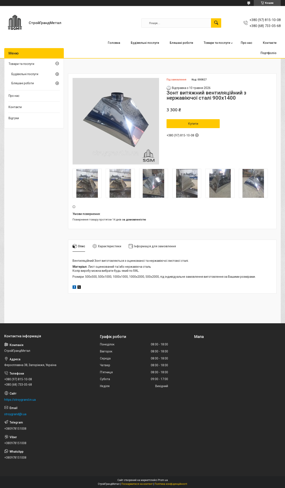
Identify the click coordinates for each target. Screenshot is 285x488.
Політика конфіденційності (171, 483)
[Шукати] (216, 23)
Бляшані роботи (181, 42)
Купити (193, 123)
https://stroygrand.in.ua (20, 399)
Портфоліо (268, 53)
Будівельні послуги (145, 42)
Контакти (269, 42)
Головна (114, 42)
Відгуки (14, 118)
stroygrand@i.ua (15, 414)
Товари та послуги (217, 42)
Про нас (246, 42)
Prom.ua (163, 480)
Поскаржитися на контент (137, 483)
